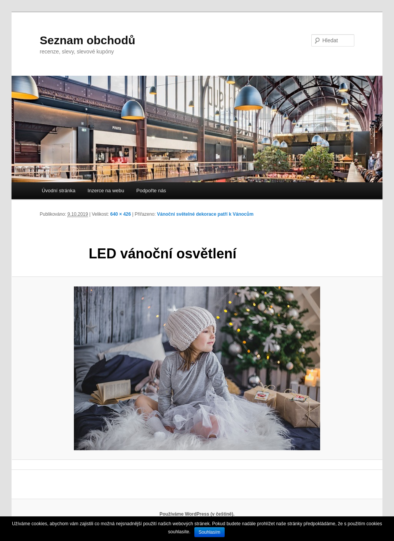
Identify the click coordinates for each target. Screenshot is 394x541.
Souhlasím (209, 532)
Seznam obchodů (87, 40)
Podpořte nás (151, 190)
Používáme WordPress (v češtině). (196, 514)
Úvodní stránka (58, 190)
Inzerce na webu (105, 190)
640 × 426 (120, 214)
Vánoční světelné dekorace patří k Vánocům (205, 214)
